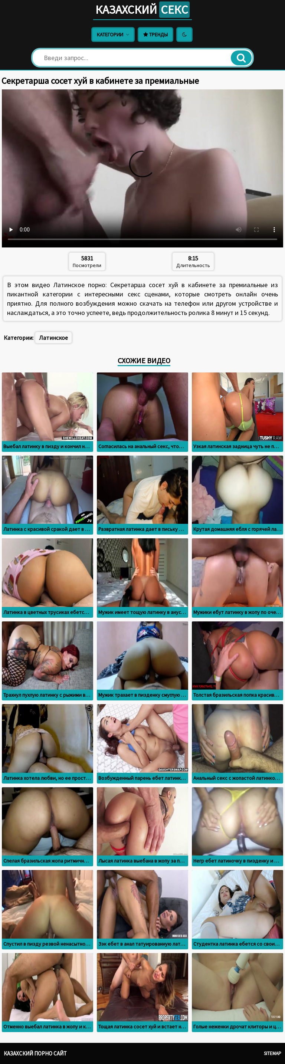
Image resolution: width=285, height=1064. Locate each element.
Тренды (155, 34)
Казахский (142, 9)
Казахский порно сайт (35, 1053)
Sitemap (272, 1053)
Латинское (53, 337)
